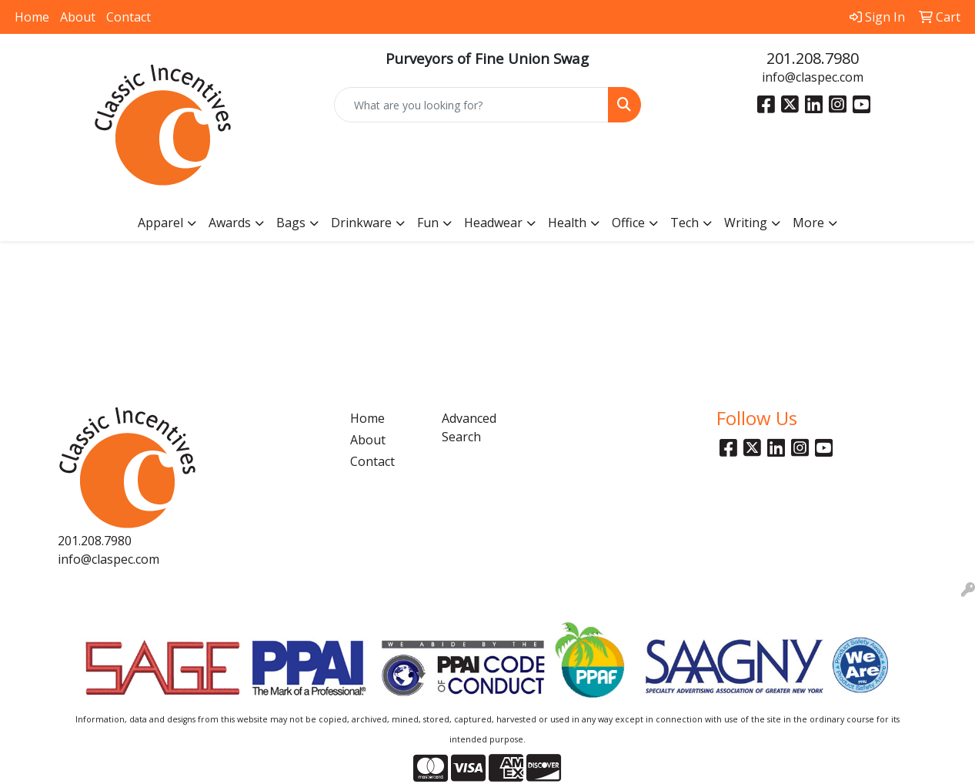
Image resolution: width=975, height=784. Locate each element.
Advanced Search (469, 427)
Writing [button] (745, 222)
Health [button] (567, 222)
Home (32, 16)
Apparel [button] (160, 222)
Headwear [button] (493, 222)
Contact (128, 16)
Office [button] (628, 222)
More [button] (808, 222)
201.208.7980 (812, 58)
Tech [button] (684, 222)
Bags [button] (291, 222)
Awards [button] (230, 222)
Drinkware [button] (361, 222)
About (77, 16)
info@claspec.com (812, 77)
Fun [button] (428, 222)
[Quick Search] (471, 104)
